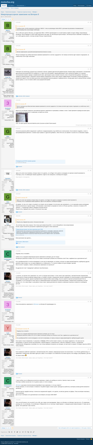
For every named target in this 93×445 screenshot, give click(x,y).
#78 (90, 69)
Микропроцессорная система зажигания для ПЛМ (29, 229)
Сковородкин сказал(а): (22, 328)
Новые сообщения (5, 8)
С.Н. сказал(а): (20, 26)
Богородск (12, 85)
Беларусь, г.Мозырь (9, 115)
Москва (12, 186)
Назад (3, 19)
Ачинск (12, 287)
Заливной (7, 108)
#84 (90, 251)
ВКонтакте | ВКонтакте (22, 241)
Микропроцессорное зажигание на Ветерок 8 (20, 14)
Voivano (8, 281)
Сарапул (12, 339)
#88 (90, 349)
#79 (90, 100)
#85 (90, 273)
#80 (90, 128)
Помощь (88, 439)
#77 (90, 45)
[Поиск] (89, 5)
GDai (7, 136)
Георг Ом (7, 77)
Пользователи (20, 5)
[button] (15, 5)
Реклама (16, 443)
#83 (90, 215)
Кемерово (12, 37)
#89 (90, 377)
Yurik (7, 333)
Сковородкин (8, 259)
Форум (4, 5)
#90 (90, 399)
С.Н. (3, 16)
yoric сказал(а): (20, 49)
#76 (90, 22)
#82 (90, 193)
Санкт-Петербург (10, 143)
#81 (90, 170)
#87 (90, 325)
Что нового (11, 5)
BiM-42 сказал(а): (21, 104)
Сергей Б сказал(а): (21, 197)
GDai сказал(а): (20, 219)
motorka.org (10, 443)
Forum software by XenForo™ (14, 442)
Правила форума (81, 439)
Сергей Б (7, 178)
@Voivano (36, 304)
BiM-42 (8, 30)
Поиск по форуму (14, 8)
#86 (90, 301)
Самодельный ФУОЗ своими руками (26, 161)
